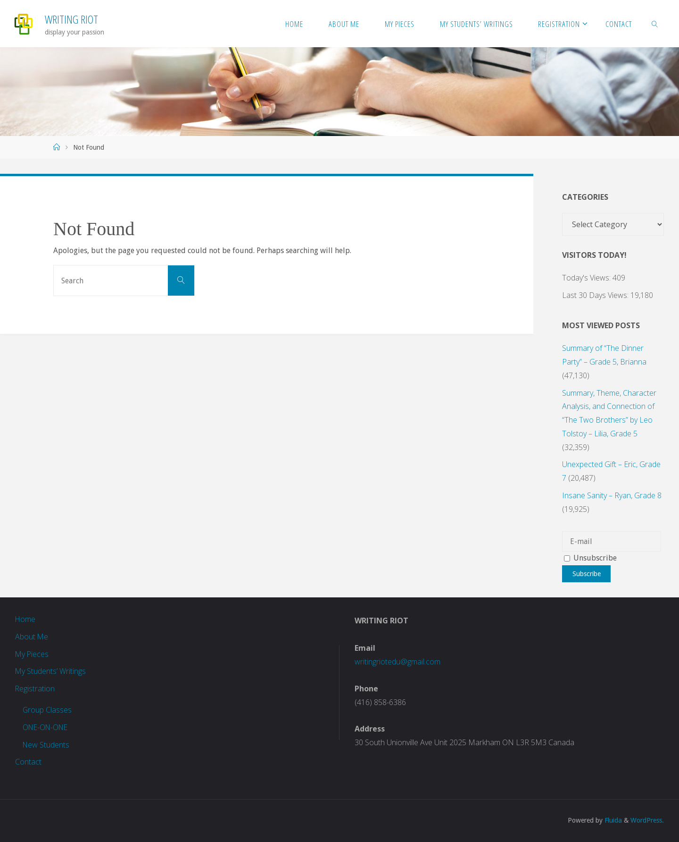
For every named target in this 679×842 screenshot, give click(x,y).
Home (25, 619)
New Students (46, 745)
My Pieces (32, 654)
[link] (655, 23)
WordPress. (647, 820)
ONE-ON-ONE (47, 727)
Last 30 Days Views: (596, 295)
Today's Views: (587, 277)
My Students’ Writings (50, 671)
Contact (28, 762)
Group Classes (47, 710)
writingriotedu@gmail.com (397, 661)
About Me (32, 636)
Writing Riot (71, 19)
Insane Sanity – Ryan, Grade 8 (612, 495)
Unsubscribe (590, 557)
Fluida (612, 820)
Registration (35, 688)
